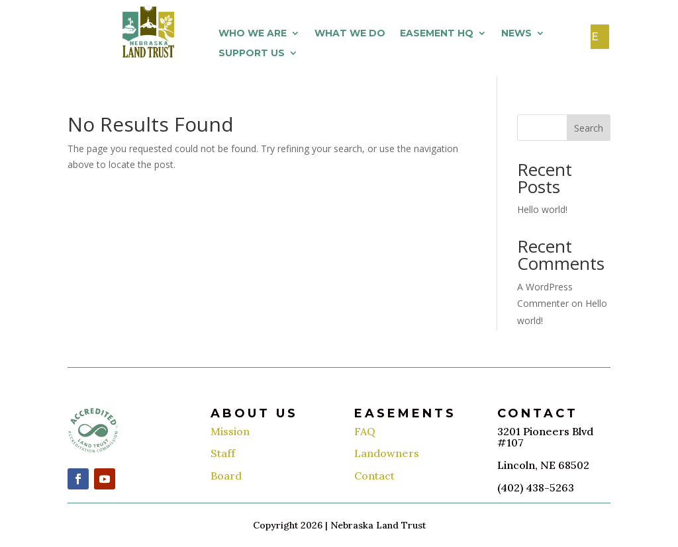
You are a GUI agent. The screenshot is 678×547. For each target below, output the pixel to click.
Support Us (251, 53)
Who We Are (252, 33)
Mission (230, 431)
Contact (374, 475)
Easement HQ (436, 33)
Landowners (386, 453)
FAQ (364, 431)
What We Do (350, 33)
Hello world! (542, 209)
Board (226, 475)
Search (588, 128)
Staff (223, 453)
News (516, 33)
